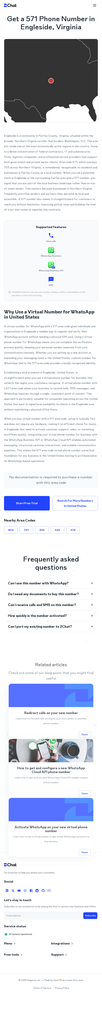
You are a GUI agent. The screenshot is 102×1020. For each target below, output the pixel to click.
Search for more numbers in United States (75, 503)
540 (57, 530)
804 (11, 530)
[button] (51, 583)
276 (72, 530)
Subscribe (90, 915)
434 (41, 530)
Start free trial (27, 503)
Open (84, 747)
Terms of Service (42, 988)
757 (26, 530)
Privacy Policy (62, 988)
